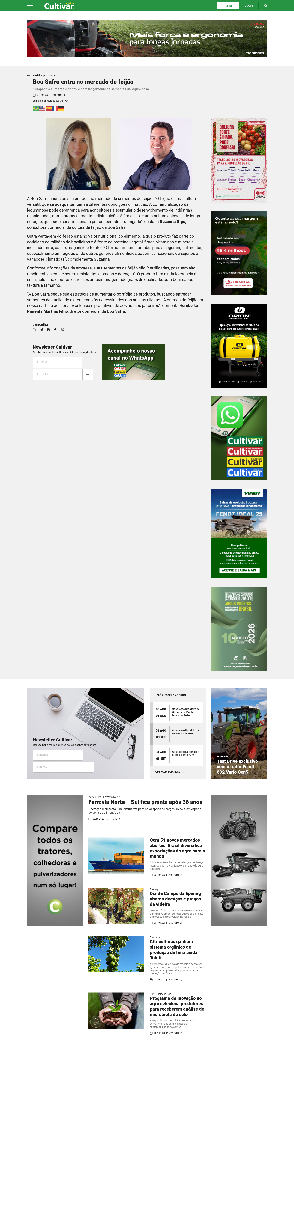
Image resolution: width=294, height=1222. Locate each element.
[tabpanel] (147, 38)
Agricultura (94, 796)
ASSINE (228, 5)
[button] (30, 5)
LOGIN (249, 5)
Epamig (154, 889)
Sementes (50, 75)
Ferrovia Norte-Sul (113, 796)
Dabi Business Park (161, 993)
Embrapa (155, 937)
